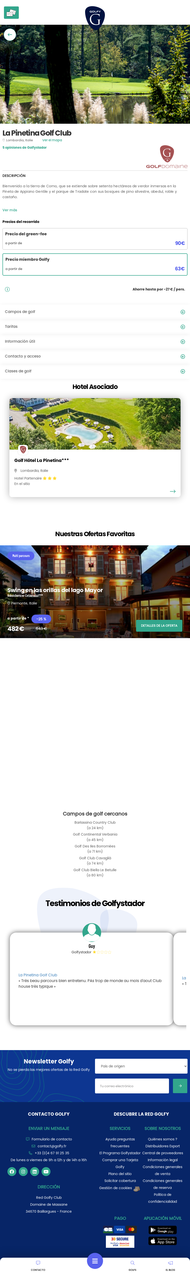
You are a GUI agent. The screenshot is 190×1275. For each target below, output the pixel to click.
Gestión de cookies (120, 1187)
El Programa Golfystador (120, 1153)
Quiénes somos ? (162, 1139)
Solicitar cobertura (120, 1180)
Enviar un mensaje (48, 1128)
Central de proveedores (162, 1153)
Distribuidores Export (162, 1146)
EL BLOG (170, 1266)
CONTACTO (38, 1266)
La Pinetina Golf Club (38, 975)
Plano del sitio (120, 1173)
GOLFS (132, 1266)
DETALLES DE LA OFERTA (159, 625)
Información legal (163, 1159)
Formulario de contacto (52, 1139)
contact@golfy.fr (52, 1146)
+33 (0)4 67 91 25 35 (52, 1153)
